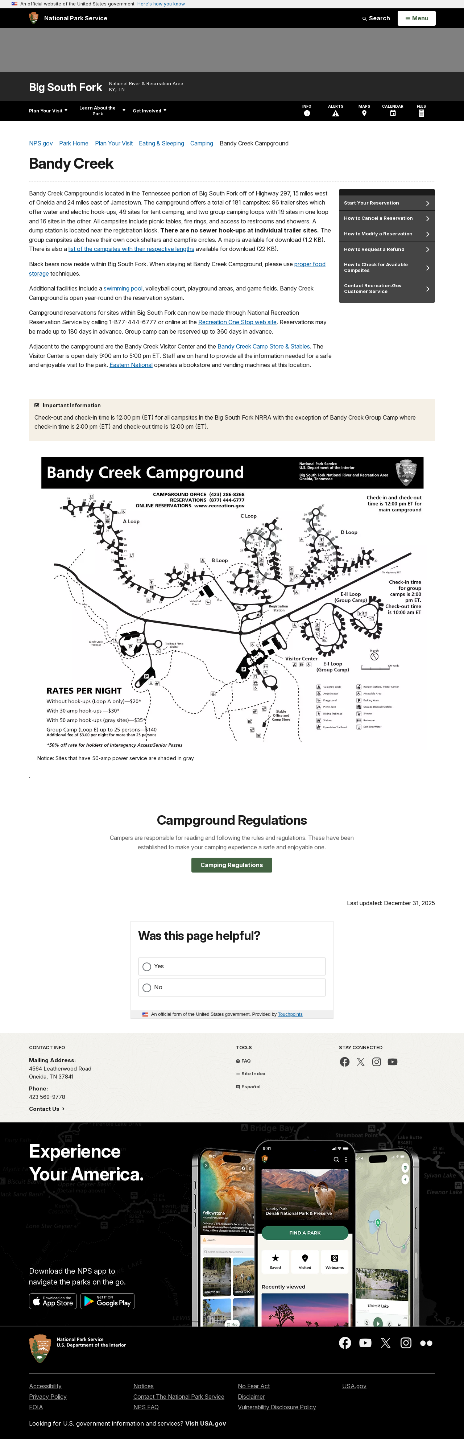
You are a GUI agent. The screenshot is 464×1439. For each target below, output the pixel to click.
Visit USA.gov (205, 1423)
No (158, 987)
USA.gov (354, 1386)
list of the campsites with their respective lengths (131, 248)
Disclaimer (251, 1396)
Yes (159, 966)
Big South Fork (65, 87)
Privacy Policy (48, 1396)
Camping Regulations (231, 865)
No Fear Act (254, 1386)
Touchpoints (290, 1014)
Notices (143, 1386)
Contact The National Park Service (178, 1396)
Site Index (251, 1073)
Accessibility (45, 1386)
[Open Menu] (417, 18)
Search (376, 18)
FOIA (36, 1407)
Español (248, 1086)
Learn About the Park (102, 110)
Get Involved (149, 111)
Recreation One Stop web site (237, 322)
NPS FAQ (146, 1407)
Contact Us (45, 1108)
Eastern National (131, 364)
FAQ (243, 1061)
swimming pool (123, 288)
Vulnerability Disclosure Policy (277, 1407)
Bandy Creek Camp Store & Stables (264, 346)
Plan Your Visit (48, 111)
